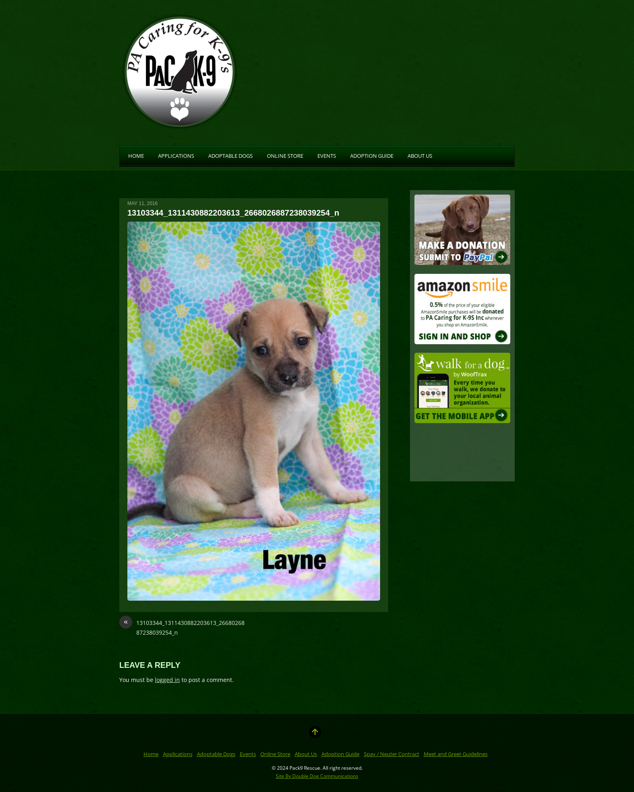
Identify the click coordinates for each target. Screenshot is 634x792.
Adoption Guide (371, 155)
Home (136, 155)
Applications (176, 155)
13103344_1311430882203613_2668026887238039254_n (182, 627)
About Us (420, 155)
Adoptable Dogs (230, 155)
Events (326, 155)
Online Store (285, 155)
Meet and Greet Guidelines (456, 754)
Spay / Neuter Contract (391, 754)
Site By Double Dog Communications (317, 776)
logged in (167, 680)
